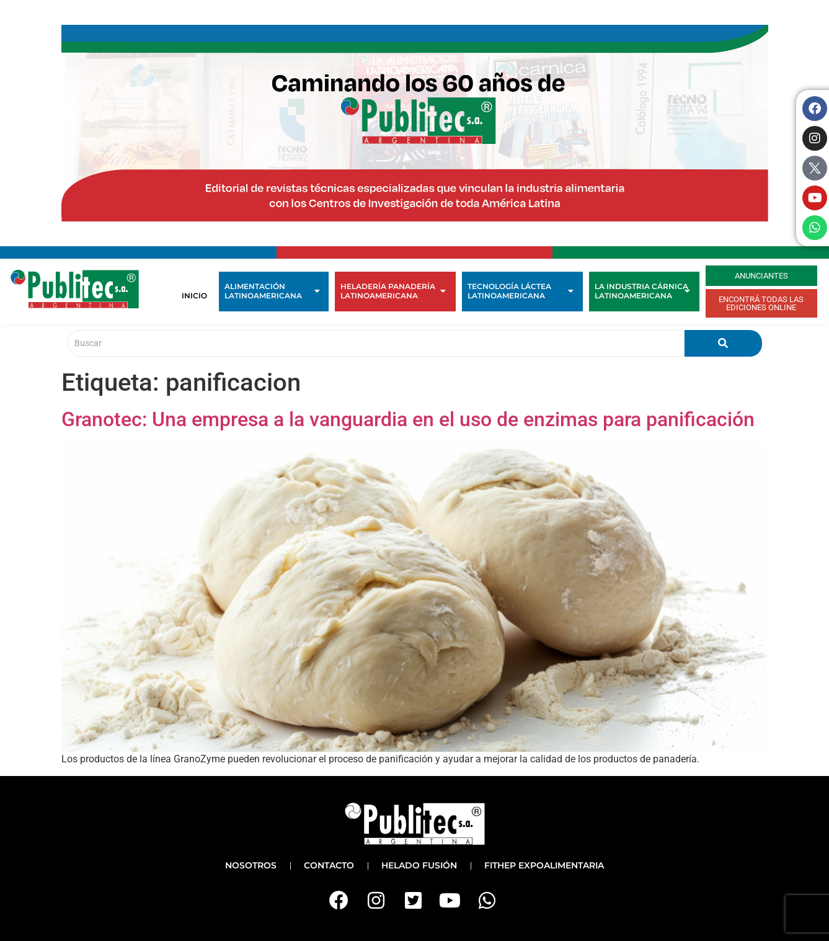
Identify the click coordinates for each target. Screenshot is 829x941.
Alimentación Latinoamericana (272, 291)
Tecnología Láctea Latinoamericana (521, 291)
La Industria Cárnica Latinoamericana (642, 291)
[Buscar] (376, 343)
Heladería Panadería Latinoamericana (393, 291)
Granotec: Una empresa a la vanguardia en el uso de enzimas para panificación (408, 419)
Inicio (194, 295)
